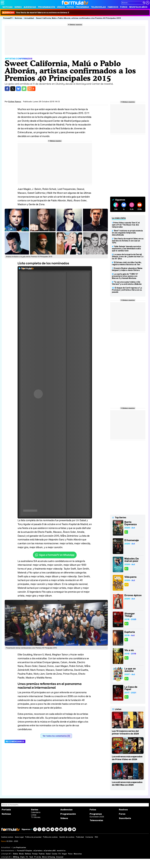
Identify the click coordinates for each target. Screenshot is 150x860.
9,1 (126, 532)
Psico (70, 854)
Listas (33, 814)
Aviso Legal (19, 837)
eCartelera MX (50, 850)
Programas (82, 7)
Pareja (35, 854)
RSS (96, 837)
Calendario (35, 812)
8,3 (126, 623)
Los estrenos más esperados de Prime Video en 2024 (127, 758)
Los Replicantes (19, 847)
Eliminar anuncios (76, 25)
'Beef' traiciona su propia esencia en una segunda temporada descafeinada (127, 232)
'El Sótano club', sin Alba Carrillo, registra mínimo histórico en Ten (126, 263)
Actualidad (29, 18)
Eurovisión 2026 (97, 816)
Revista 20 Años (138, 7)
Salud (48, 854)
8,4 (126, 658)
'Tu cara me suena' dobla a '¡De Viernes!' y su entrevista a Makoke (127, 282)
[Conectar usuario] (147, 3)
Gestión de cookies (66, 837)
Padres (42, 854)
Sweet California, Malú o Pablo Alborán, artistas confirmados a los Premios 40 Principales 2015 (78, 18)
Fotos (70, 7)
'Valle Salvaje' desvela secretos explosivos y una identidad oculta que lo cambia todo (126, 248)
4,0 (126, 584)
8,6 (126, 697)
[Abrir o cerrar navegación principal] (2, 2)
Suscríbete (125, 818)
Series (18, 7)
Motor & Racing (48, 857)
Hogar (64, 854)
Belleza (28, 854)
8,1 (126, 640)
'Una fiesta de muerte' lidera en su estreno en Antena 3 (35, 12)
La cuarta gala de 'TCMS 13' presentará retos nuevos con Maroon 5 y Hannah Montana (125, 276)
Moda (21, 854)
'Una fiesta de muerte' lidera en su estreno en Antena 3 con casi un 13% (127, 240)
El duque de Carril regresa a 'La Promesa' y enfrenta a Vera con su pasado (127, 289)
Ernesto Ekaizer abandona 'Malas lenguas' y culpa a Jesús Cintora (127, 269)
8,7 (126, 569)
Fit (59, 854)
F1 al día (37, 857)
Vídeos (61, 7)
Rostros (123, 809)
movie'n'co (61, 850)
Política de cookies (50, 837)
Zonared (59, 857)
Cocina (54, 854)
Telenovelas (98, 7)
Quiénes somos (7, 837)
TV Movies (35, 817)
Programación (46, 7)
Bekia (15, 854)
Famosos (113, 7)
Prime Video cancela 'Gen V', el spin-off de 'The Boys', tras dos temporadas (126, 224)
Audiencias (30, 7)
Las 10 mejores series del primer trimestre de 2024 (125, 732)
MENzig (16, 857)
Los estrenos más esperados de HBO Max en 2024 (127, 783)
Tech (31, 857)
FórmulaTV (8, 18)
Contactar (89, 837)
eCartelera (37, 850)
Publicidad (80, 837)
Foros (123, 7)
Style (22, 857)
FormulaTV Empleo (24, 850)
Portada (6, 809)
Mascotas (78, 854)
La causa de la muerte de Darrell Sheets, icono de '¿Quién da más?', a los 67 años (127, 256)
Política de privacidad (33, 837)
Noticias (8, 7)
